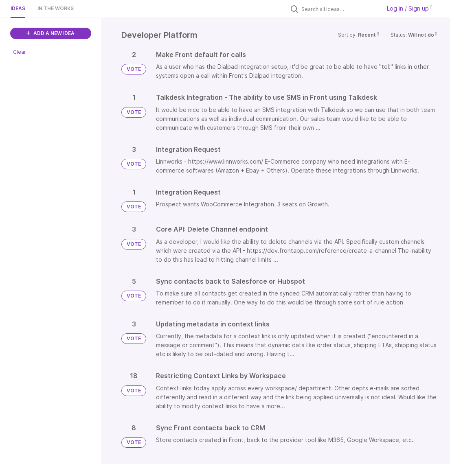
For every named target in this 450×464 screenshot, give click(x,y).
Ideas (18, 8)
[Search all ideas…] (339, 9)
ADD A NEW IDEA (50, 33)
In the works (55, 8)
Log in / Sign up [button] (409, 8)
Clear (19, 52)
